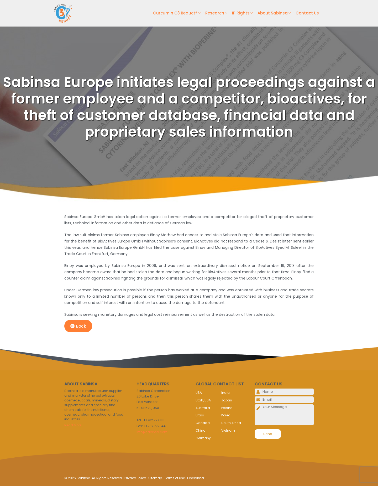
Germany (203, 438)
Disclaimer (195, 478)
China (201, 430)
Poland (227, 408)
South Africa (231, 423)
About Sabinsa (277, 13)
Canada (203, 423)
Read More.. (73, 425)
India (225, 392)
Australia (203, 408)
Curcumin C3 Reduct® (179, 13)
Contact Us (307, 13)
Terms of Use (174, 478)
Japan (226, 400)
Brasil (200, 415)
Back (78, 326)
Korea (225, 415)
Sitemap (155, 478)
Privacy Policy (135, 478)
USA (199, 392)
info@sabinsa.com (151, 432)
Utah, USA (203, 400)
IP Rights (245, 13)
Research (218, 13)
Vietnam (228, 430)
